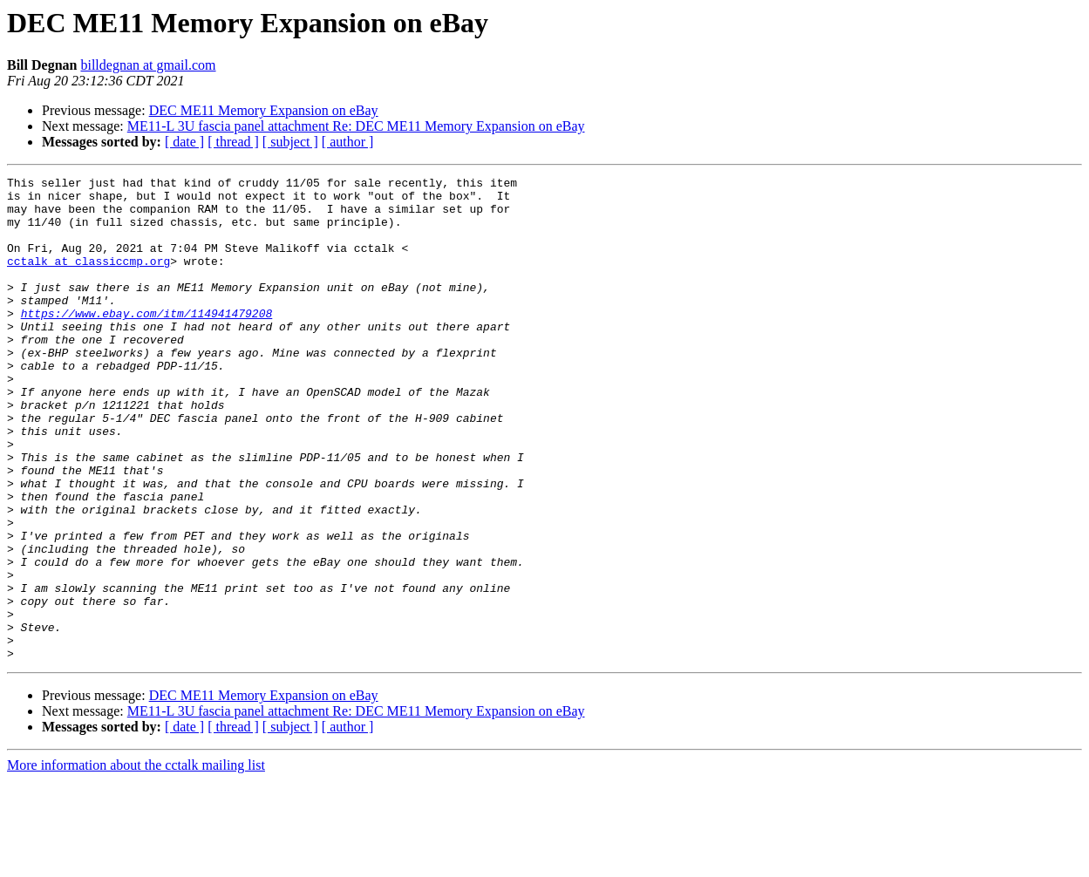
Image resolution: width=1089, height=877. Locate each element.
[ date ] (184, 141)
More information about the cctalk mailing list (136, 861)
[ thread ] (233, 141)
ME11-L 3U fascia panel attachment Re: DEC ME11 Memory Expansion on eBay (356, 126)
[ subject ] (290, 141)
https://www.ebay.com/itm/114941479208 (147, 342)
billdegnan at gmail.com (147, 65)
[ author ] (348, 141)
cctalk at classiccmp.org (88, 279)
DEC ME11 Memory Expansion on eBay (263, 110)
